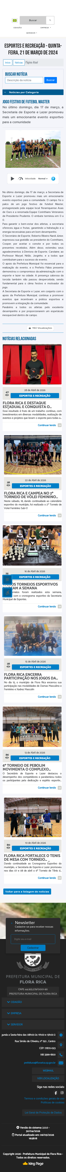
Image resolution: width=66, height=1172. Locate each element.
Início (7, 62)
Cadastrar (33, 947)
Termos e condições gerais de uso (44, 1098)
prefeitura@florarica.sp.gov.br (39, 1063)
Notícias (19, 62)
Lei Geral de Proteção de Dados (43, 1112)
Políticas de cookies (52, 1102)
